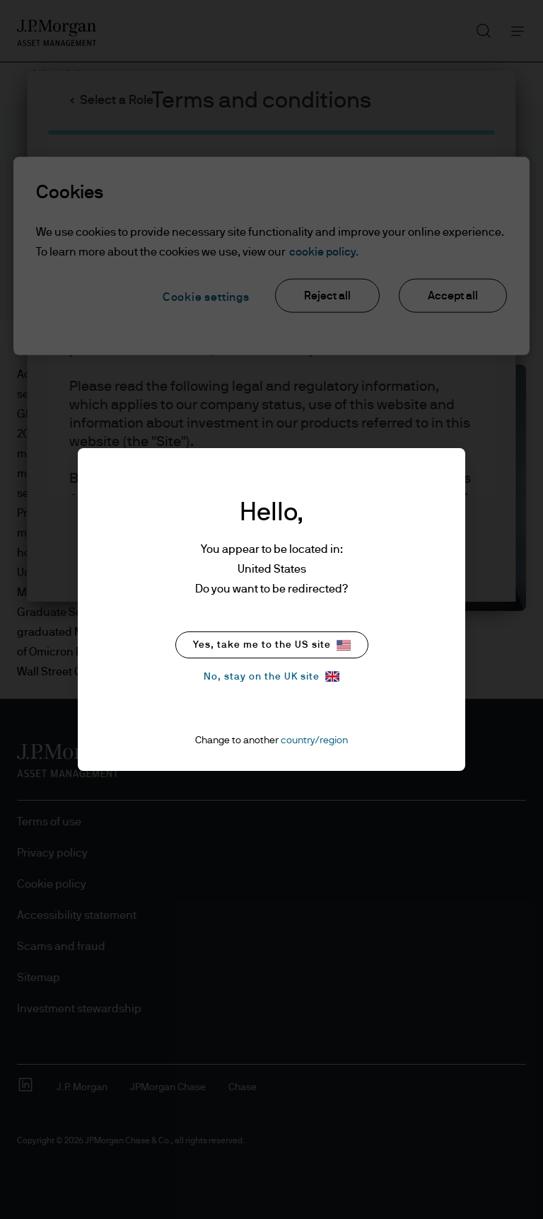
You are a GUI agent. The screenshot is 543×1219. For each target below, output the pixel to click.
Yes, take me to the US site (272, 645)
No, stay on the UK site (271, 676)
